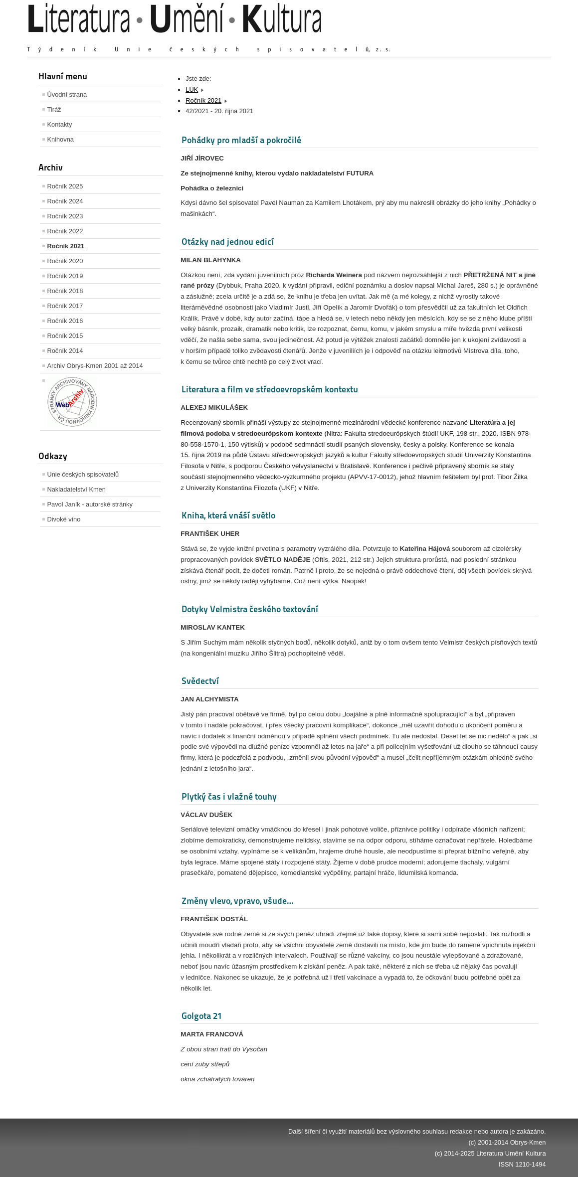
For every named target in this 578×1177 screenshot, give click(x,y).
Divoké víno (64, 519)
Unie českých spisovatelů (83, 474)
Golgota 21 (202, 1015)
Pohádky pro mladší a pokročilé (241, 140)
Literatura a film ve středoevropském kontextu (270, 389)
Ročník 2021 (66, 246)
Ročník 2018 (65, 291)
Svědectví (200, 680)
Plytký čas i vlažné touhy (229, 796)
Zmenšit (516, 39)
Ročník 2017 (65, 306)
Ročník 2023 (65, 216)
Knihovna (60, 139)
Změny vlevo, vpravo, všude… (237, 900)
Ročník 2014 (65, 350)
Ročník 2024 (65, 201)
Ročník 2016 (65, 321)
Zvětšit (458, 39)
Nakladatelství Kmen (76, 489)
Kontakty (59, 124)
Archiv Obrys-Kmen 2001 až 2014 (95, 365)
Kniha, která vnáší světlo (228, 515)
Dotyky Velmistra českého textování (250, 609)
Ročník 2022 (65, 231)
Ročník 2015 (65, 335)
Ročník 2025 (65, 186)
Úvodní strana (67, 94)
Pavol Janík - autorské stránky (90, 504)
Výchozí (486, 39)
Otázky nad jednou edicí (228, 241)
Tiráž (54, 109)
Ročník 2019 (65, 276)
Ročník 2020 (65, 261)
